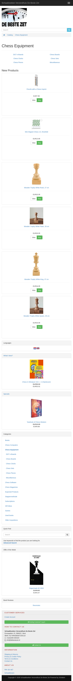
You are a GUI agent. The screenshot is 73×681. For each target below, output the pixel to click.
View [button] (33, 100)
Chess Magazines (11, 487)
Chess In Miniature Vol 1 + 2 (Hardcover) (36, 382)
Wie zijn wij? (8, 669)
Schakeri (62, 677)
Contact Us (8, 661)
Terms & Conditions (11, 659)
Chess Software (10, 482)
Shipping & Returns (11, 654)
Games (7, 511)
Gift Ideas (8, 506)
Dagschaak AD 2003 (36, 588)
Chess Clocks (18, 58)
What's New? (8, 356)
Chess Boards (55, 54)
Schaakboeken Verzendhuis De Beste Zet (20, 3)
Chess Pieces (18, 62)
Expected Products (11, 492)
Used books (9, 515)
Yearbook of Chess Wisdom (36, 422)
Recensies (36, 605)
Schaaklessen (9, 673)
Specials (6, 394)
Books (7, 440)
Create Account (9, 617)
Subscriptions (10, 501)
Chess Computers (11, 445)
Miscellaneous (55, 62)
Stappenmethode (11, 496)
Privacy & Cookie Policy (12, 656)
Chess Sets (55, 58)
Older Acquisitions (11, 520)
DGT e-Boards (18, 54)
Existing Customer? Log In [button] (36, 622)
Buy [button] (39, 100)
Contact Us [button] (36, 645)
